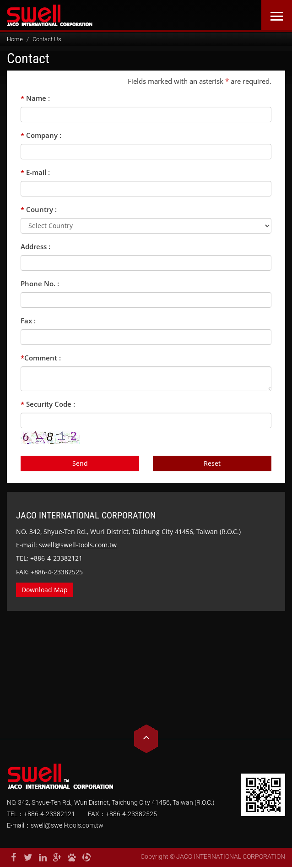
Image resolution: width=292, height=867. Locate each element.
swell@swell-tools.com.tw (78, 544)
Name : (35, 98)
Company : (41, 135)
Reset (212, 463)
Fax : (28, 320)
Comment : (41, 357)
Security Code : (48, 404)
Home (15, 39)
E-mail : (35, 172)
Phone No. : (40, 283)
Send (80, 463)
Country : (39, 209)
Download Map (45, 589)
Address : (35, 246)
